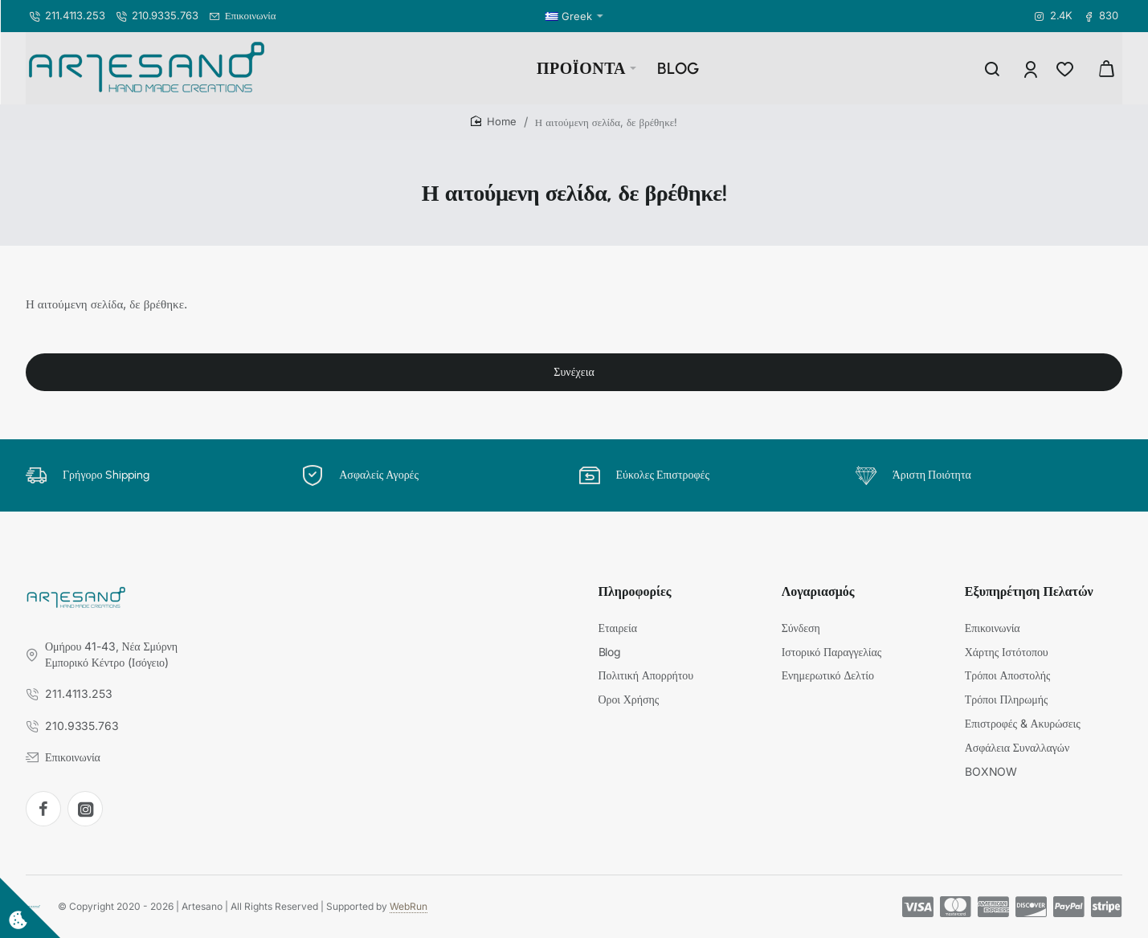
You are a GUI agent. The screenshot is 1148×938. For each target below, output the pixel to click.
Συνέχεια (574, 371)
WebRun (408, 906)
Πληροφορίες (635, 591)
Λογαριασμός (818, 591)
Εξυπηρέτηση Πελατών (1029, 591)
